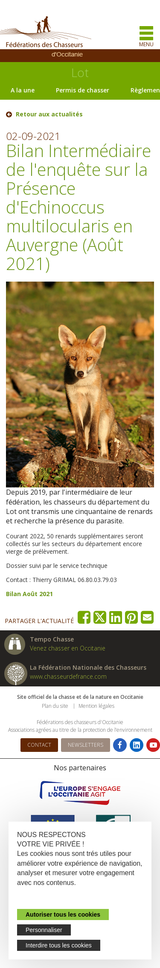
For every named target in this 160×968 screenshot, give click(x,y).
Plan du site (55, 706)
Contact (39, 744)
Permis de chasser (82, 90)
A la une (23, 90)
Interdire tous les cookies (59, 945)
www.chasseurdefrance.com (68, 676)
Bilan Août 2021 (29, 594)
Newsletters (85, 744)
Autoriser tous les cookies (63, 914)
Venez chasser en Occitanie (67, 648)
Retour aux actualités (49, 114)
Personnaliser (44, 929)
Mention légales (96, 706)
